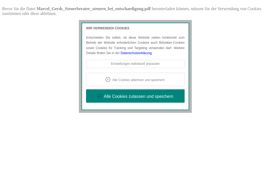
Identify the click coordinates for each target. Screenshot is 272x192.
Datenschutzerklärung (136, 53)
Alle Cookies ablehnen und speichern (138, 80)
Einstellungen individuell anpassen (135, 64)
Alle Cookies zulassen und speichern (138, 96)
